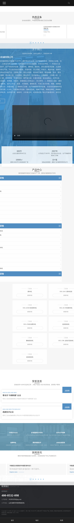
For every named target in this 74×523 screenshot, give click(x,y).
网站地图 (9, 512)
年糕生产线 (46, 511)
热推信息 (4, 512)
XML (17, 512)
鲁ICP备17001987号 (31, 511)
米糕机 (51, 511)
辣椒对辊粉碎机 (58, 511)
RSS (14, 512)
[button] (30, 61)
